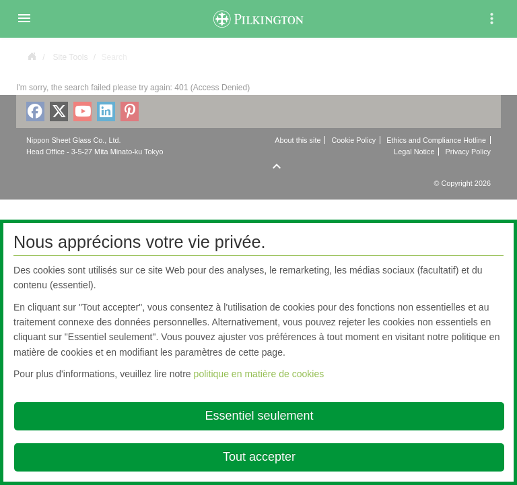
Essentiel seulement (259, 415)
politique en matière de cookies (259, 373)
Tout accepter (259, 456)
